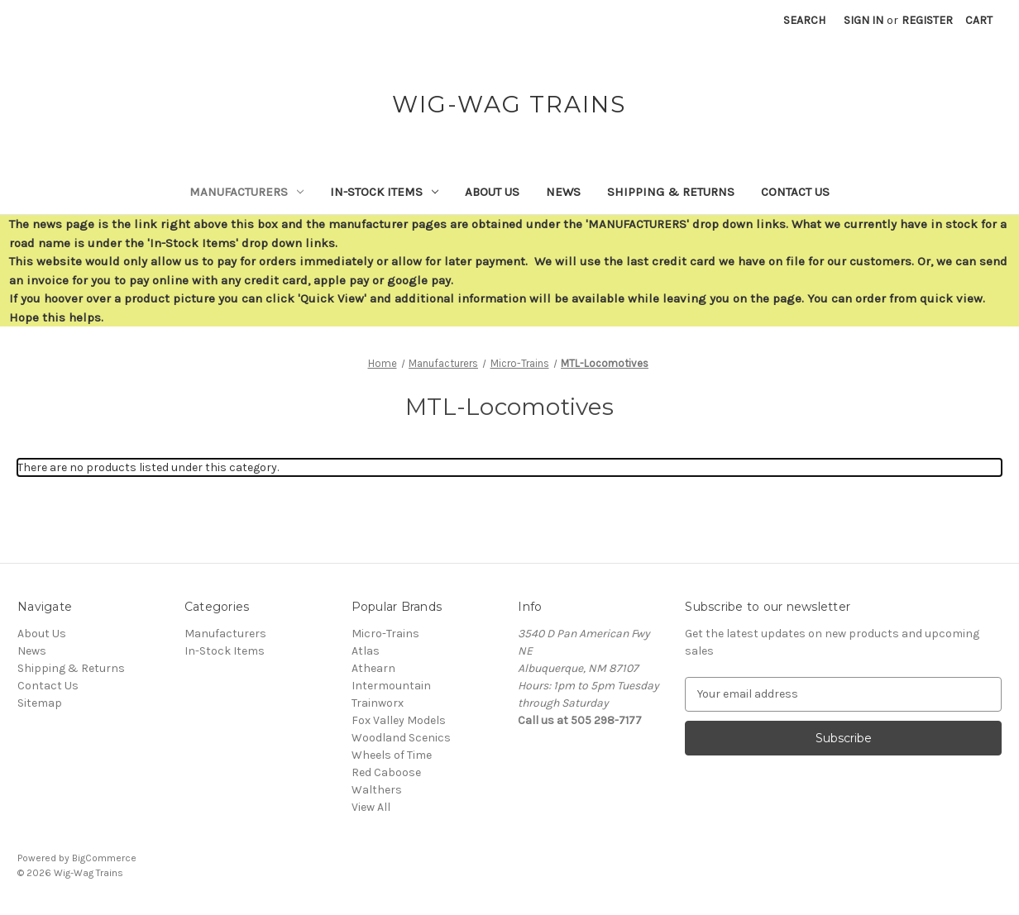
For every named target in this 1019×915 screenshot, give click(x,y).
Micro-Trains (385, 634)
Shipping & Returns (670, 191)
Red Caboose (386, 772)
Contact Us (795, 191)
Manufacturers (246, 191)
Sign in (863, 20)
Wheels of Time (392, 755)
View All (371, 807)
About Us (492, 191)
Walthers (377, 790)
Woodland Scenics (401, 738)
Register (927, 20)
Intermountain (391, 686)
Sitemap (39, 703)
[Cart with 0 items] (979, 20)
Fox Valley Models (399, 720)
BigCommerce (104, 858)
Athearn (373, 668)
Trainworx (378, 703)
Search (804, 20)
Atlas (366, 651)
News (563, 191)
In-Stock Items (384, 191)
